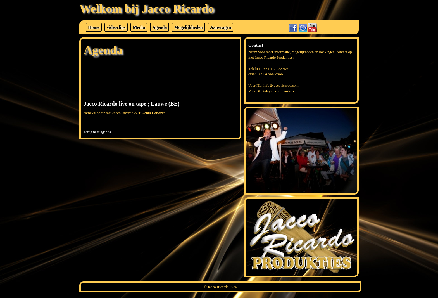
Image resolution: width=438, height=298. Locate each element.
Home (93, 27)
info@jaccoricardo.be (279, 91)
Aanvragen (220, 27)
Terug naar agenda (97, 132)
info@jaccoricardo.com (281, 85)
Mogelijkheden (188, 27)
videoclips (116, 27)
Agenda (159, 27)
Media (139, 27)
